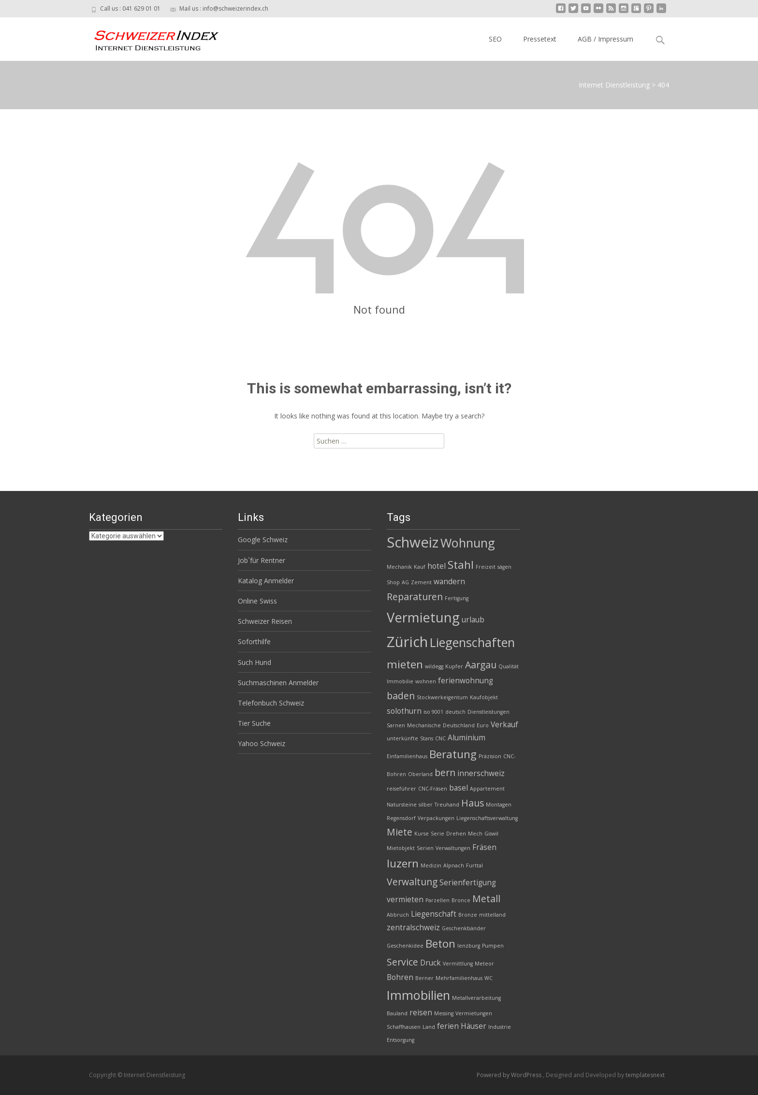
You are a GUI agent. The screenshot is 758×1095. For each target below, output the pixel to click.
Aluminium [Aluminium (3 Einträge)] (466, 738)
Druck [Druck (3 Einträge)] (430, 963)
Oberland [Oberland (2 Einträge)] (420, 774)
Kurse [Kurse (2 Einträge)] (421, 833)
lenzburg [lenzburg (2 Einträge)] (468, 945)
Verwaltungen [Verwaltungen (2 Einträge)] (453, 848)
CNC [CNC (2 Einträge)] (440, 738)
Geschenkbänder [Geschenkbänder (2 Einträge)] (464, 928)
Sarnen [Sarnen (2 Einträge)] (396, 725)
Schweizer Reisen (265, 621)
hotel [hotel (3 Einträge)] (436, 566)
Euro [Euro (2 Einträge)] (483, 725)
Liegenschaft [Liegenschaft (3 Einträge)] (433, 914)
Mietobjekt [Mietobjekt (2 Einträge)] (401, 848)
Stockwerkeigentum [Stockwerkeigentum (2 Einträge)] (442, 697)
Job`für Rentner (261, 560)
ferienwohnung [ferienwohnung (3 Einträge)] (465, 681)
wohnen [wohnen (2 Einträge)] (425, 681)
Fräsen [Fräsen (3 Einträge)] (484, 847)
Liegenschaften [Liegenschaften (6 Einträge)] (472, 642)
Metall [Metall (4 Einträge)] (486, 898)
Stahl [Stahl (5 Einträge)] (461, 564)
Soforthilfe (254, 641)
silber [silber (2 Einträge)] (426, 804)
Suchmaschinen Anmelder (278, 682)
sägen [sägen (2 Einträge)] (504, 566)
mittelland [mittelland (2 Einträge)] (492, 914)
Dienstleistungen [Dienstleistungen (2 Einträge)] (488, 711)
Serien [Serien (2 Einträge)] (425, 848)
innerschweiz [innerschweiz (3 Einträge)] (481, 773)
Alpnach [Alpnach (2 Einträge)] (453, 865)
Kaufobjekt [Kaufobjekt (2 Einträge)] (484, 697)
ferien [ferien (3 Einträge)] (448, 1026)
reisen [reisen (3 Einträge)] (420, 1013)
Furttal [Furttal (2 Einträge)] (474, 865)
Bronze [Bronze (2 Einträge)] (467, 914)
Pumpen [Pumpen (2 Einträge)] (493, 945)
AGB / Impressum (605, 38)
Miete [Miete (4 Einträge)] (399, 831)
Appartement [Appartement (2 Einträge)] (487, 788)
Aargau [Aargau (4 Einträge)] (480, 664)
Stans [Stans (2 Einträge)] (426, 738)
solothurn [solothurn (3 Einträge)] (404, 711)
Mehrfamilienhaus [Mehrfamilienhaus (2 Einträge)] (459, 978)
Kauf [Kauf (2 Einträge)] (419, 566)
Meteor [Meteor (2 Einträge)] (484, 963)
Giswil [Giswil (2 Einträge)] (491, 833)
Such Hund (254, 662)
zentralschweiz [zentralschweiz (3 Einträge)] (413, 927)
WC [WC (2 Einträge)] (488, 978)
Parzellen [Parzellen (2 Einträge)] (437, 900)
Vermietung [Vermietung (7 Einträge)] (423, 617)
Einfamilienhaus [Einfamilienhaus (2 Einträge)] (407, 756)
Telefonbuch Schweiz (271, 702)
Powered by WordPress (510, 1075)
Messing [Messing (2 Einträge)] (443, 1013)
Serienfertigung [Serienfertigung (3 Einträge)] (467, 883)
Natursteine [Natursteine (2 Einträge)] (402, 804)
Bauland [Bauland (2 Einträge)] (397, 1013)
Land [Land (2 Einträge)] (429, 1026)
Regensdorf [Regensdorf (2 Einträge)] (401, 818)
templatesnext (645, 1075)
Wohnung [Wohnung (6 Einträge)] (467, 542)
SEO (495, 38)
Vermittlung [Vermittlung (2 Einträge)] (458, 963)
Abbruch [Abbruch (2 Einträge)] (398, 914)
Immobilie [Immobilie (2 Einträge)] (400, 681)
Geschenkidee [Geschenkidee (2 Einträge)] (405, 945)
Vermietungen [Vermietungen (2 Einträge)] (473, 1013)
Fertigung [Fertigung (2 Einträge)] (456, 598)
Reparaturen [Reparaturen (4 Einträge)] (415, 596)
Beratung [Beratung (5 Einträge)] (453, 754)
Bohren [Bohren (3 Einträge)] (400, 977)
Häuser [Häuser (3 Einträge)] (473, 1026)
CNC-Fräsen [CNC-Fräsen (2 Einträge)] (432, 788)
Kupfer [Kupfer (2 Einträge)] (454, 666)
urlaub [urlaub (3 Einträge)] (473, 620)
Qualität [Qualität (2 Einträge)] (508, 666)
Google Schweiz (263, 539)
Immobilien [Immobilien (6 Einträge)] (418, 995)
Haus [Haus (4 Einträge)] (472, 802)
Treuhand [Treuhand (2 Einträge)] (447, 804)
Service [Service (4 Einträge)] (402, 961)
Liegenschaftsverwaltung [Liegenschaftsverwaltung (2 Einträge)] (487, 818)
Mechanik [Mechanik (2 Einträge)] (399, 566)
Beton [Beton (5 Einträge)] (440, 943)
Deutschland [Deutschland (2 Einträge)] (459, 725)
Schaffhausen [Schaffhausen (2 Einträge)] (404, 1026)
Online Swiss (257, 600)
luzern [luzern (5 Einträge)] (403, 863)
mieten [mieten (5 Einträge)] (405, 664)
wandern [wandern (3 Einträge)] (449, 581)
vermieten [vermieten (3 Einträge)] (405, 899)
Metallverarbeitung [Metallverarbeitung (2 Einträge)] (476, 997)
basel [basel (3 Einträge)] (458, 788)
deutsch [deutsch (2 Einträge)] (455, 711)
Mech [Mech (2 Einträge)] (475, 833)
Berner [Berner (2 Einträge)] (424, 978)
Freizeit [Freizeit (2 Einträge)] (486, 566)
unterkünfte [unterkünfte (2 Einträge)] (402, 738)
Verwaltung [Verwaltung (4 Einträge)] (412, 881)
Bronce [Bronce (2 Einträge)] (461, 900)
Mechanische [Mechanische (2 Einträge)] (424, 725)
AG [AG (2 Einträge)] (405, 582)
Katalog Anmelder (266, 580)
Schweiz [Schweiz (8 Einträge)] (412, 542)
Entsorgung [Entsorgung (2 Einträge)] (400, 1040)
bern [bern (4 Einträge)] (445, 772)
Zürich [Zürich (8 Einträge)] (407, 641)
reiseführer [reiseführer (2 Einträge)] (401, 788)
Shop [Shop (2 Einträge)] (393, 582)
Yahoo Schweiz (261, 743)
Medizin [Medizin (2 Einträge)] (431, 865)
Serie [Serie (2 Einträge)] (437, 833)
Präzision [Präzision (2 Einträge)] (490, 756)
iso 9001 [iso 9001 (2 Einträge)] (433, 711)
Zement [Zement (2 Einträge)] (421, 582)
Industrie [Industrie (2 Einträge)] (499, 1026)
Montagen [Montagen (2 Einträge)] (498, 804)
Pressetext (539, 38)
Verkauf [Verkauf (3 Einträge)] (504, 725)
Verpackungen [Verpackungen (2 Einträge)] (436, 818)
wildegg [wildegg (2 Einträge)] (434, 666)
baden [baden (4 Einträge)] (401, 695)
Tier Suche (254, 723)
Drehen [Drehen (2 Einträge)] (456, 833)
